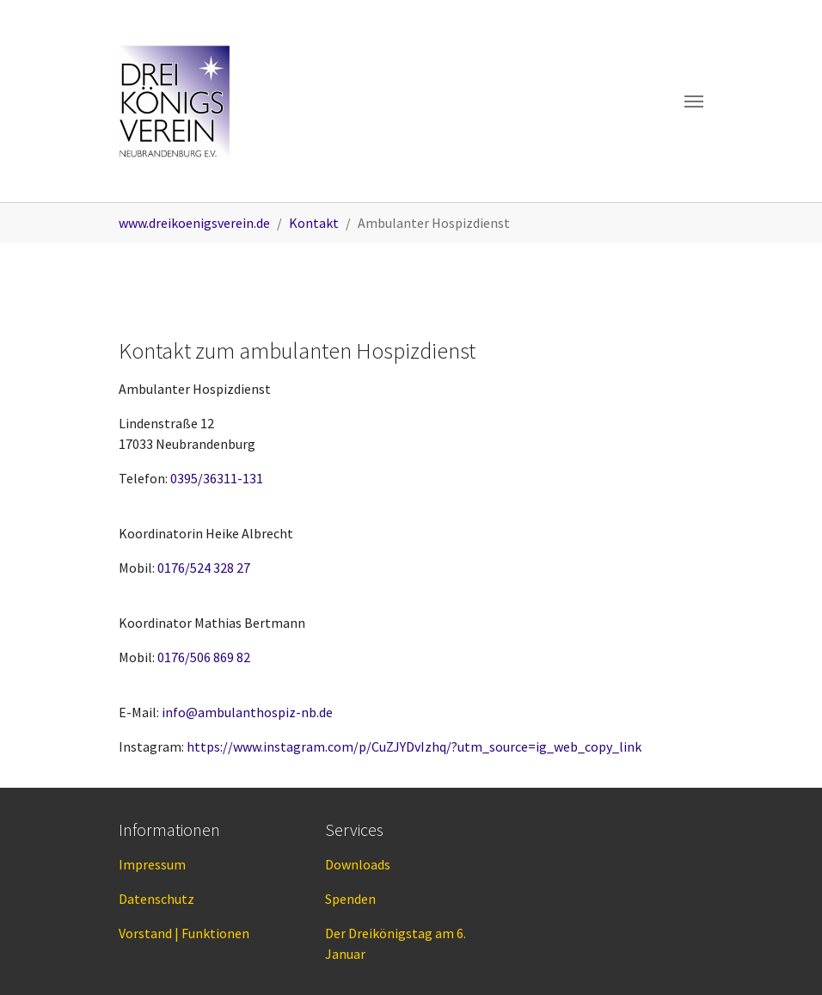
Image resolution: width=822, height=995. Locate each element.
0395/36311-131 (216, 478)
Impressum (152, 864)
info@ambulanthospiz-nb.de (247, 712)
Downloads (357, 864)
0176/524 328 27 (203, 567)
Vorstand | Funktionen (184, 933)
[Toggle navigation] (693, 101)
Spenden (350, 898)
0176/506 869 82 (203, 657)
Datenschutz (156, 898)
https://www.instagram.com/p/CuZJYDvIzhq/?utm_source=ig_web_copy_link (414, 746)
